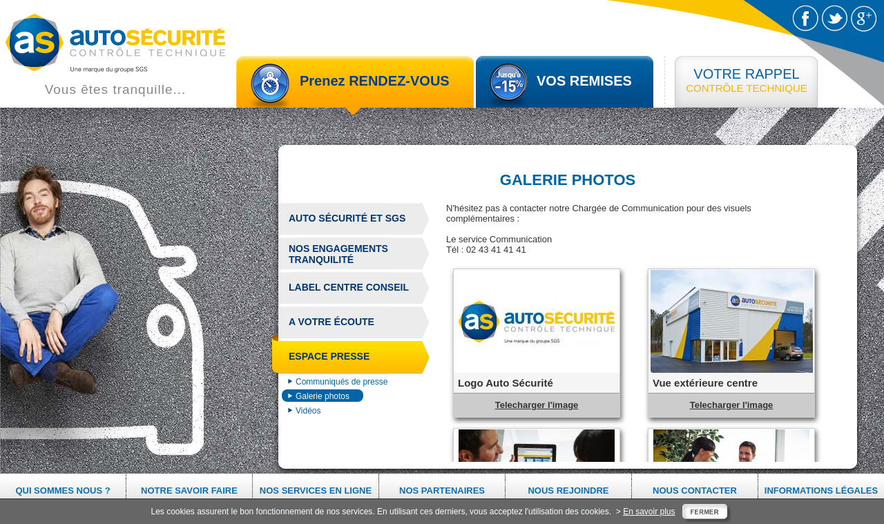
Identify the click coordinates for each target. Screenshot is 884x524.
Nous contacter (695, 490)
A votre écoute (331, 321)
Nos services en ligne (316, 490)
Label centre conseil (349, 287)
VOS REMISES (584, 80)
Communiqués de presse (341, 382)
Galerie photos (322, 396)
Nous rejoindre (568, 490)
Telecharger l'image (537, 405)
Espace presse (323, 358)
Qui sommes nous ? (62, 490)
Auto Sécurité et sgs (347, 218)
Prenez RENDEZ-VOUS (375, 80)
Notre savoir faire (189, 490)
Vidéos (308, 411)
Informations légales (821, 490)
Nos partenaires (442, 490)
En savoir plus (649, 511)
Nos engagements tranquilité (338, 254)
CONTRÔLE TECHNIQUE (746, 80)
